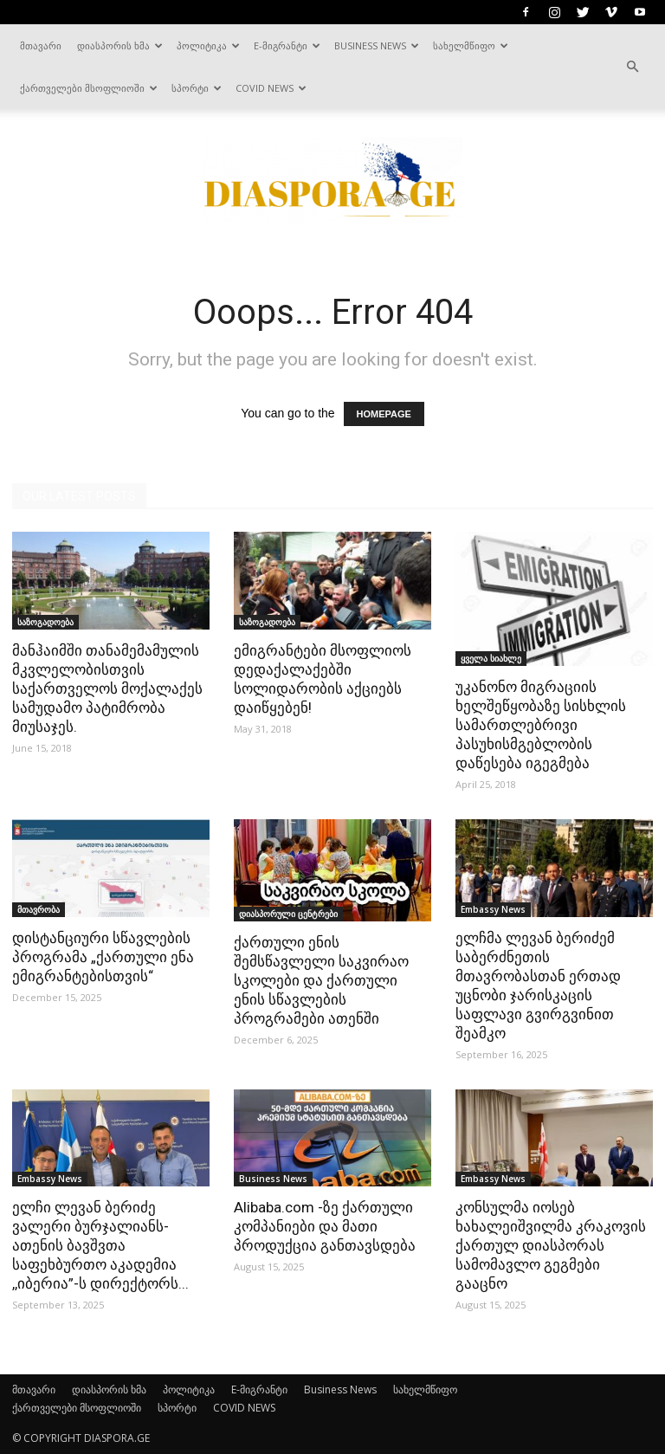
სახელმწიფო (470, 45)
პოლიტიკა (208, 45)
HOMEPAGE (384, 414)
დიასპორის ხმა (120, 45)
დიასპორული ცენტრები (288, 914)
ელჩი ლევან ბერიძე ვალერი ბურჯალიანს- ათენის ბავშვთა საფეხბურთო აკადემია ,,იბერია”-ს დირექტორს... (100, 1245)
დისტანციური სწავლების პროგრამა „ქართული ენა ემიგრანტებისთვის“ (103, 957)
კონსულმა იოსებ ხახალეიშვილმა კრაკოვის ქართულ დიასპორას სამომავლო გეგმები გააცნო (550, 1245)
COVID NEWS (271, 87)
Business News (376, 45)
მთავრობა (38, 909)
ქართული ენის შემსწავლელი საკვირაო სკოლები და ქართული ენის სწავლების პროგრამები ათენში (321, 980)
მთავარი (40, 45)
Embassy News (493, 909)
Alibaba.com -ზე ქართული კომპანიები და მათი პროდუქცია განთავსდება (325, 1226)
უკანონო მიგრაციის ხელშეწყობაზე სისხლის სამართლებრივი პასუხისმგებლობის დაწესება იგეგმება (540, 725)
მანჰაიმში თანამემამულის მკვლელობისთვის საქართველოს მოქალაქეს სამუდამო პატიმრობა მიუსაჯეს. (107, 688)
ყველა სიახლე (491, 658)
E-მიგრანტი (287, 45)
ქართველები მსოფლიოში (89, 87)
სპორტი (196, 87)
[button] (632, 66)
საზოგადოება (45, 622)
